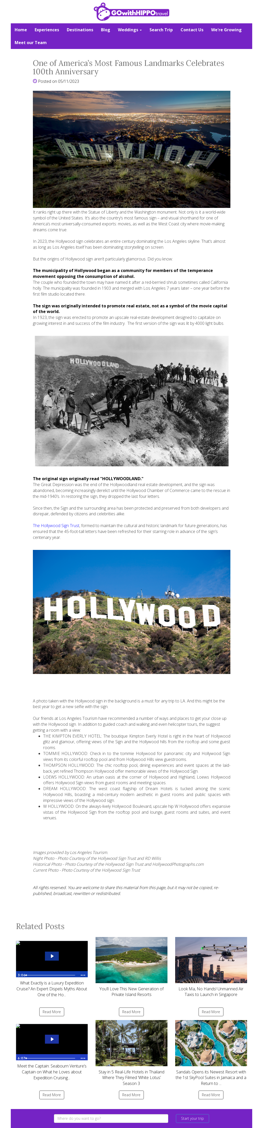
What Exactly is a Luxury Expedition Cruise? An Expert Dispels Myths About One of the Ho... (52, 967)
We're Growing (226, 30)
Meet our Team (31, 42)
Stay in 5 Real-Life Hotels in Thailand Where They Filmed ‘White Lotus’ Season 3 (131, 1053)
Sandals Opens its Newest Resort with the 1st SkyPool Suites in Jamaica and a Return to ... (211, 1053)
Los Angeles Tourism (78, 718)
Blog (105, 30)
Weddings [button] (130, 30)
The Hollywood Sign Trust (56, 525)
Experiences (47, 30)
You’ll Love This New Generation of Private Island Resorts (131, 967)
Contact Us (192, 30)
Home (21, 30)
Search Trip (161, 30)
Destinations (80, 30)
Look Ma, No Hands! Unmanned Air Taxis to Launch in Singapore (211, 967)
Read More (52, 1011)
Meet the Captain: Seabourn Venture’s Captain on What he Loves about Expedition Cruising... (52, 1050)
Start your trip (192, 1118)
